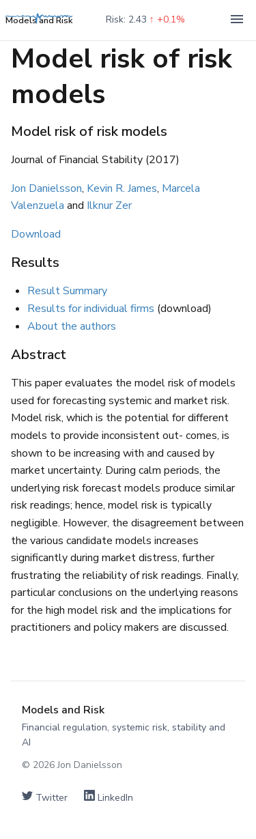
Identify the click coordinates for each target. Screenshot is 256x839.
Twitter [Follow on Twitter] (45, 797)
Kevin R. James (122, 188)
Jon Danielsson (46, 188)
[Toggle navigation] (237, 20)
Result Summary (67, 290)
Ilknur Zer (109, 205)
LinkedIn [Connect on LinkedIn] (108, 797)
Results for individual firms (90, 308)
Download (36, 234)
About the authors (71, 326)
